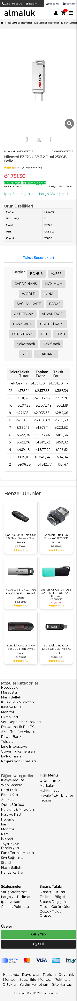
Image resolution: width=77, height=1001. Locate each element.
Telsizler (8, 742)
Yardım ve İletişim (34, 984)
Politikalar (63, 980)
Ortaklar (10, 984)
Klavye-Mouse (12, 780)
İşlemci (7, 839)
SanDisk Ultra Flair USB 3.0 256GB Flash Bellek (21, 591)
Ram (5, 834)
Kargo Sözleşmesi (53, 194)
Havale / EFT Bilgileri (57, 795)
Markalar (47, 786)
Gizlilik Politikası (15, 907)
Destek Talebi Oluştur (51, 913)
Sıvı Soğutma (12, 858)
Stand (6, 863)
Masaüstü (9, 692)
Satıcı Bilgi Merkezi (36, 980)
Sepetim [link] (69, 3)
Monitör (7, 712)
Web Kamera (11, 785)
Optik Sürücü (12, 805)
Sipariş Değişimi (53, 902)
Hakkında (11, 975)
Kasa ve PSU (11, 707)
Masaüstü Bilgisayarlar (18, 22)
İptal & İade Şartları (20, 194)
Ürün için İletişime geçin (25, 183)
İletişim (31, 3)
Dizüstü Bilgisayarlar (46, 22)
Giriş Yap (38, 934)
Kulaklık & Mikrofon (17, 702)
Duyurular (31, 975)
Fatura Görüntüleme (57, 907)
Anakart (7, 800)
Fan (4, 824)
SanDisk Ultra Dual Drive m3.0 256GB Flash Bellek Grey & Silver (56, 536)
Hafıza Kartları (13, 872)
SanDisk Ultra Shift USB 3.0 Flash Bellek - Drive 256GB (20, 536)
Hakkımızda (50, 790)
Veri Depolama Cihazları (21, 722)
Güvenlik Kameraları (18, 751)
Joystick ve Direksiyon (10, 846)
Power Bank (11, 737)
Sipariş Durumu (53, 892)
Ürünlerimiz (50, 781)
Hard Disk (9, 790)
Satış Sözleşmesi (14, 892)
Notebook (9, 687)
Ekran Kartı (10, 717)
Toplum (49, 975)
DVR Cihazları (12, 756)
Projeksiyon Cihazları (18, 761)
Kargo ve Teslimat (16, 897)
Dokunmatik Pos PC (17, 727)
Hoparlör (8, 819)
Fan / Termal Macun (17, 853)
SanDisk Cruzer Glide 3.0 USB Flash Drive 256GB (21, 647)
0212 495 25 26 (12, 3)
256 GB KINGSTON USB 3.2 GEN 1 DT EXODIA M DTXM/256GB (56, 591)
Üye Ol (38, 944)
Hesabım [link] (52, 3)
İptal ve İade (11, 902)
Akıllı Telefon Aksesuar (20, 732)
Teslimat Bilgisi (52, 897)
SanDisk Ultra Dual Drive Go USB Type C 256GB (56, 647)
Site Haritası (62, 984)
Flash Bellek (11, 697)
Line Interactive (14, 746)
